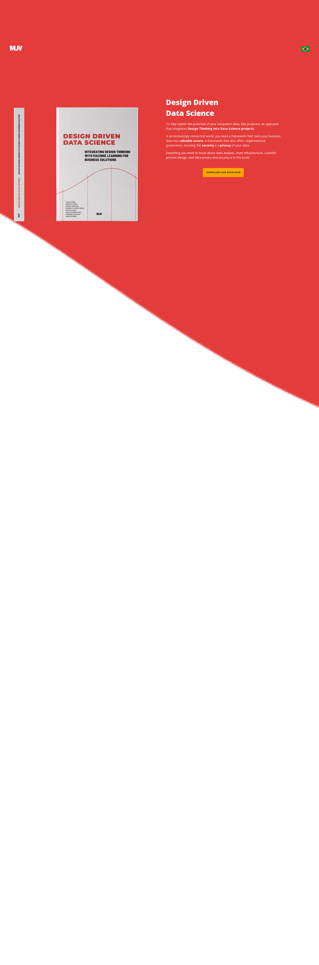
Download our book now (223, 172)
